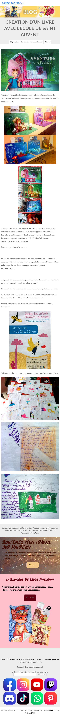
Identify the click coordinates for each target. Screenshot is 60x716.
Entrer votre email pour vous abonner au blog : (30, 672)
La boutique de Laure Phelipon (30, 580)
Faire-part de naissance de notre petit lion (42, 660)
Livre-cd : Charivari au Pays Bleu (13, 660)
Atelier (47, 42)
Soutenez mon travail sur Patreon (26, 544)
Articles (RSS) (30, 713)
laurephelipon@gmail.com (30, 533)
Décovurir (32, 565)
